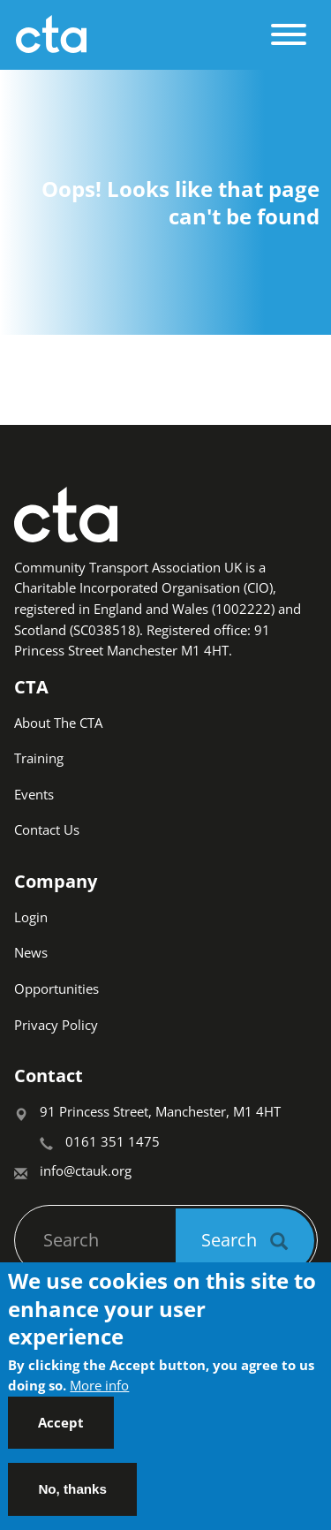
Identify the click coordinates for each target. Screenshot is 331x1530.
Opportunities (56, 988)
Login (31, 917)
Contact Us (46, 829)
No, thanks (72, 1497)
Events (34, 794)
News (31, 952)
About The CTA (58, 722)
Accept (61, 1431)
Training (39, 758)
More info (99, 1394)
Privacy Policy (56, 1025)
